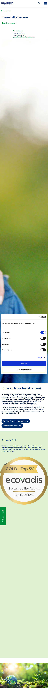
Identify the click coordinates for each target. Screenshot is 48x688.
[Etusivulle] (7, 3)
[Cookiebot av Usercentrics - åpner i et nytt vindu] (37, 317)
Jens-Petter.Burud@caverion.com (24, 37)
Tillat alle (24, 363)
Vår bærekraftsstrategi (12, 425)
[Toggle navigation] (45, 3)
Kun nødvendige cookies (24, 369)
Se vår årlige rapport (9, 23)
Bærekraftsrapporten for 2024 (15, 421)
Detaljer (39, 357)
